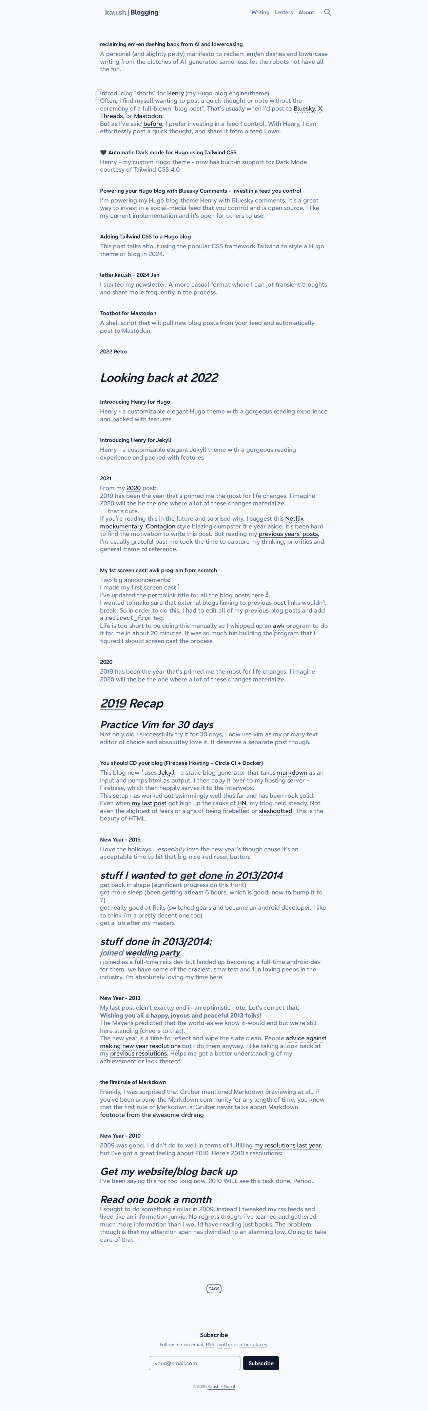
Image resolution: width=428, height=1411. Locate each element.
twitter (224, 1344)
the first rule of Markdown (133, 1082)
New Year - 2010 (120, 1136)
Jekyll (166, 772)
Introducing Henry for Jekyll (135, 440)
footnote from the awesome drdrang (152, 1114)
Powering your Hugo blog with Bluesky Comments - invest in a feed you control (200, 191)
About (306, 12)
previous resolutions (138, 1053)
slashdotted (275, 810)
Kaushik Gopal (221, 1386)
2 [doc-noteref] (267, 593)
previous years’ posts (288, 533)
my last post (149, 803)
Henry (175, 93)
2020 (134, 487)
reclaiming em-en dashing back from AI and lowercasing (171, 44)
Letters (284, 12)
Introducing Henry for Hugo (135, 402)
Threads (111, 115)
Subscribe (261, 1363)
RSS (210, 1344)
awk (279, 625)
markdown (292, 772)
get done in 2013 (218, 875)
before (152, 123)
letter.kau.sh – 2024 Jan (129, 275)
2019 (113, 703)
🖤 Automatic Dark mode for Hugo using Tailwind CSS (168, 152)
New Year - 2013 (120, 998)
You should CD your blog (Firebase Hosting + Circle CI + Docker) (181, 763)
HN (241, 803)
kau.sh (115, 12)
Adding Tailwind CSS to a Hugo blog (145, 236)
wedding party (152, 952)
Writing (260, 12)
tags (214, 1289)
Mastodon (148, 115)
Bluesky (304, 108)
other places (253, 1344)
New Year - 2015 (120, 839)
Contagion (160, 526)
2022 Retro (114, 351)
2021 (105, 478)
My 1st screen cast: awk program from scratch (158, 570)
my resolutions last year (287, 1145)
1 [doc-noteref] (178, 585)
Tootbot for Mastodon (128, 313)
